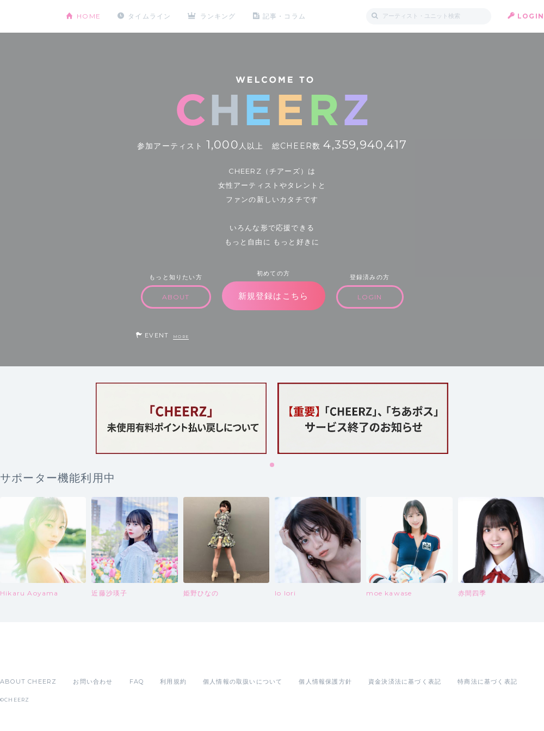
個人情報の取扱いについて (242, 681)
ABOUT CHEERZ (28, 681)
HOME (89, 16)
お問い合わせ (93, 681)
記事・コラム (284, 16)
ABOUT (176, 297)
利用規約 (173, 681)
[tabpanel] (181, 418)
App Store (25, 657)
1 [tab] (272, 465)
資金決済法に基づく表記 (404, 681)
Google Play (82, 657)
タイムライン (149, 16)
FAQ (136, 681)
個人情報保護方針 (325, 681)
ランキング (218, 16)
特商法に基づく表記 (487, 681)
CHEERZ (25, 16)
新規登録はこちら (273, 296)
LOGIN (530, 16)
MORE (181, 336)
